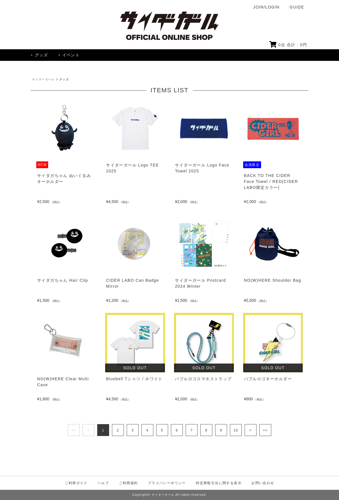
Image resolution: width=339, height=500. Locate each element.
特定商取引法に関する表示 (218, 483)
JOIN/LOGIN (266, 7)
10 (236, 430)
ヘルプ (103, 483)
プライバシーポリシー (167, 483)
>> (265, 430)
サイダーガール (43, 79)
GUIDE (297, 7)
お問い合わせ (262, 483)
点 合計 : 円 (288, 44)
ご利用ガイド (76, 483)
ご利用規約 (128, 483)
